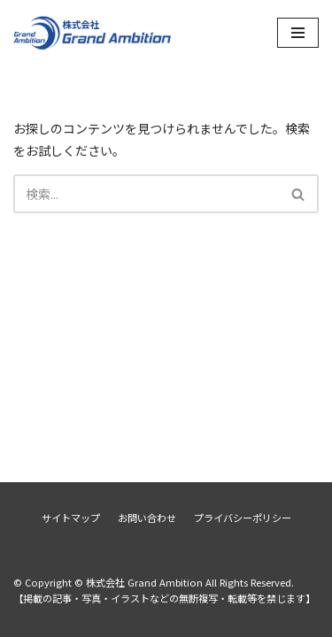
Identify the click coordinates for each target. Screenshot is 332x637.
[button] (298, 194)
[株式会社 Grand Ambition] (93, 32)
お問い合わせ (147, 517)
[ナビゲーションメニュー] (298, 33)
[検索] (146, 193)
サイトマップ (71, 517)
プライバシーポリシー (242, 517)
